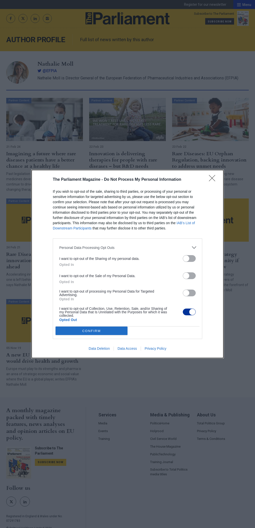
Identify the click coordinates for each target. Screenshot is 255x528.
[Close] (213, 179)
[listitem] (127, 247)
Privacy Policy (155, 349)
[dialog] (127, 264)
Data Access (127, 349)
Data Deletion (99, 349)
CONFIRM (91, 331)
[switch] (189, 258)
